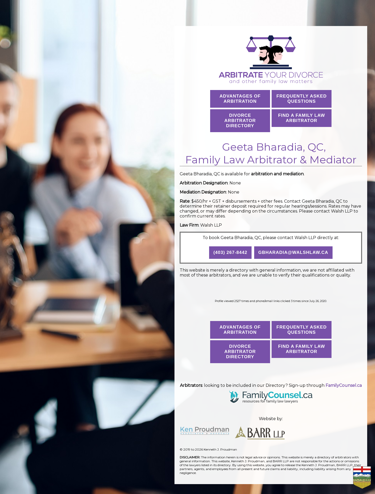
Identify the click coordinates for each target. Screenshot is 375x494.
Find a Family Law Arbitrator (301, 118)
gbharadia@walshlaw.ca (293, 252)
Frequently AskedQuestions (302, 99)
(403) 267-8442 (230, 252)
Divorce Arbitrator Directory (240, 120)
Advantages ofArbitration (240, 99)
